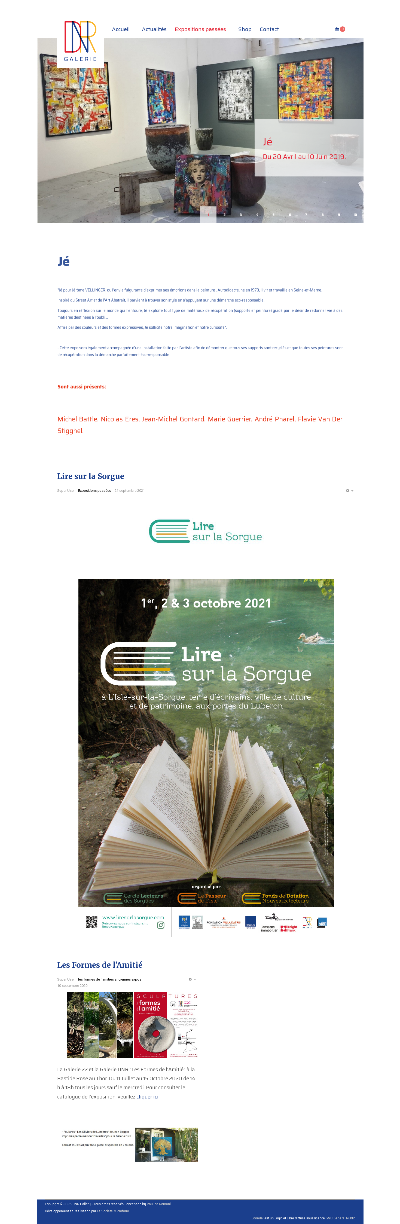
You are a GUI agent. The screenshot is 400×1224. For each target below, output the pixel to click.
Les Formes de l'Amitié (99, 965)
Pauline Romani (159, 1204)
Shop (245, 29)
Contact (269, 29)
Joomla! (258, 1218)
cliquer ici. (148, 1097)
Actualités (154, 29)
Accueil (123, 29)
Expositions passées (202, 29)
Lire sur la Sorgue (90, 476)
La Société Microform (113, 1211)
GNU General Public (340, 1218)
